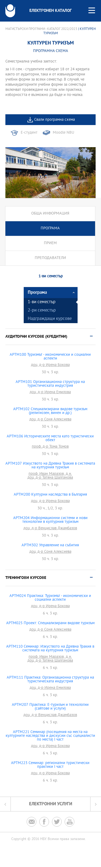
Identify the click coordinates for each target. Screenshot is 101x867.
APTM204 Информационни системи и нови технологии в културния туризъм (50, 520)
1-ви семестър (41, 302)
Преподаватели (50, 258)
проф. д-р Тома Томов (50, 447)
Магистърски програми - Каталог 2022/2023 (41, 29)
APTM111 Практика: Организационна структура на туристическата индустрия (50, 679)
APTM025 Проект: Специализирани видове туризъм (50, 623)
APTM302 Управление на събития (50, 545)
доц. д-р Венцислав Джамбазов (50, 528)
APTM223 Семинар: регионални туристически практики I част (50, 765)
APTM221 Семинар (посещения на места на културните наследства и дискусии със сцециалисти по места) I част (50, 736)
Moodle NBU (63, 132)
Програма (50, 228)
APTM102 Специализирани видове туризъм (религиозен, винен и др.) (50, 411)
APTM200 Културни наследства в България (50, 495)
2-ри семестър (42, 310)
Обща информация (50, 213)
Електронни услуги (50, 804)
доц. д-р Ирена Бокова (50, 365)
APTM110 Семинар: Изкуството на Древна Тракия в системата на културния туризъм (50, 648)
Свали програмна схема (54, 119)
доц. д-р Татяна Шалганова (50, 478)
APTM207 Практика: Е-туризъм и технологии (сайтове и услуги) (50, 707)
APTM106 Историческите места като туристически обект (50, 438)
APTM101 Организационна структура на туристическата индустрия (50, 384)
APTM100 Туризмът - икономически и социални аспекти (50, 357)
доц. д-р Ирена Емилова (50, 392)
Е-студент (29, 132)
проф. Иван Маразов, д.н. (50, 474)
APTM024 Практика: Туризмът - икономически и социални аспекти (50, 598)
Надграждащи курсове (50, 319)
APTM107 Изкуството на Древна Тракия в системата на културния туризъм (50, 465)
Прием (50, 243)
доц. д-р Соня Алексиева (50, 420)
